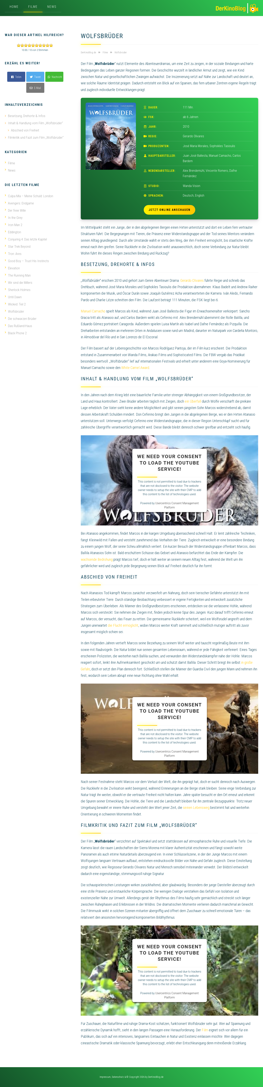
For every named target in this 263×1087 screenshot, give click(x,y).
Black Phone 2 (16, 333)
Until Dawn (13, 297)
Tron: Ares (13, 254)
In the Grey (13, 218)
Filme (33, 7)
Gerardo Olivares (192, 280)
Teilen (16, 77)
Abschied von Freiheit (25, 130)
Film (205, 1030)
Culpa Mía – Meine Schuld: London (29, 196)
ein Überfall (193, 401)
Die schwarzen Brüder (20, 319)
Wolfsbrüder (14, 311)
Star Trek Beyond (17, 246)
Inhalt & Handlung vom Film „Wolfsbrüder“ (35, 123)
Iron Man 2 (13, 225)
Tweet (35, 77)
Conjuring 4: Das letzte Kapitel (26, 239)
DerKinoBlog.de (155, 1077)
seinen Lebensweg (196, 807)
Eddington (13, 232)
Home (14, 7)
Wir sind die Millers (18, 283)
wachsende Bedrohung (97, 559)
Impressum (105, 1077)
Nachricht (55, 77)
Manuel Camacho (93, 311)
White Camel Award (135, 367)
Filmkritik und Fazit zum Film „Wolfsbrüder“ (36, 137)
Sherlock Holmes (17, 290)
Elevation (12, 268)
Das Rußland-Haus (18, 326)
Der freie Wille (15, 210)
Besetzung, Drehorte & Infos (26, 116)
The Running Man (18, 275)
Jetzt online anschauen (169, 209)
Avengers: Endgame (19, 203)
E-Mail (35, 88)
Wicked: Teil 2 (15, 304)
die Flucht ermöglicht (123, 625)
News (52, 7)
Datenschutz (118, 1077)
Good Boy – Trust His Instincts (27, 261)
